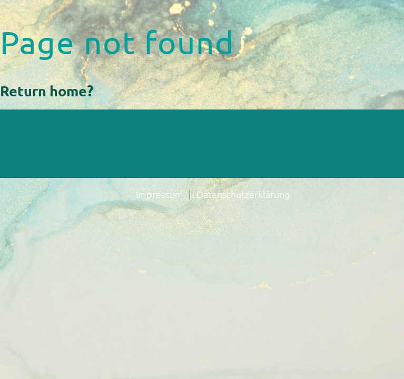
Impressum (159, 194)
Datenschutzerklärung (243, 194)
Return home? (46, 90)
